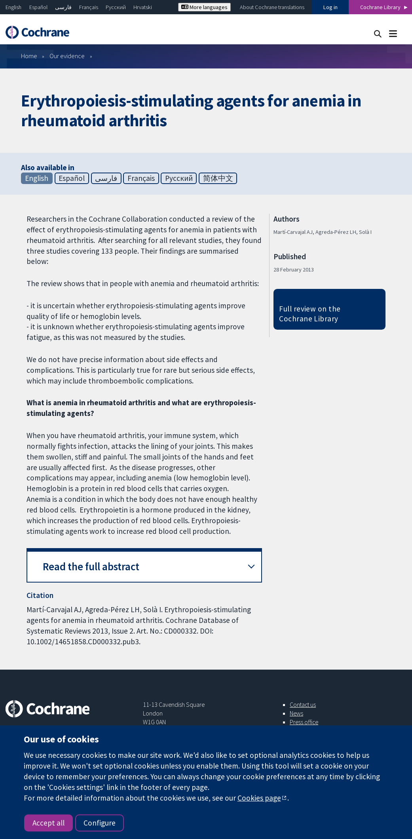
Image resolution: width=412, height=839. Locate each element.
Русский (116, 7)
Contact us (303, 704)
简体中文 (218, 178)
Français (88, 7)
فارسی (63, 7)
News (296, 713)
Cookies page (259, 798)
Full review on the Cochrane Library (310, 313)
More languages (204, 7)
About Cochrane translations (272, 7)
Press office (304, 722)
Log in (330, 7)
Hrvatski (142, 7)
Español (38, 7)
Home (29, 56)
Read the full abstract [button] (91, 566)
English (13, 7)
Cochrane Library (380, 7)
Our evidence (67, 56)
